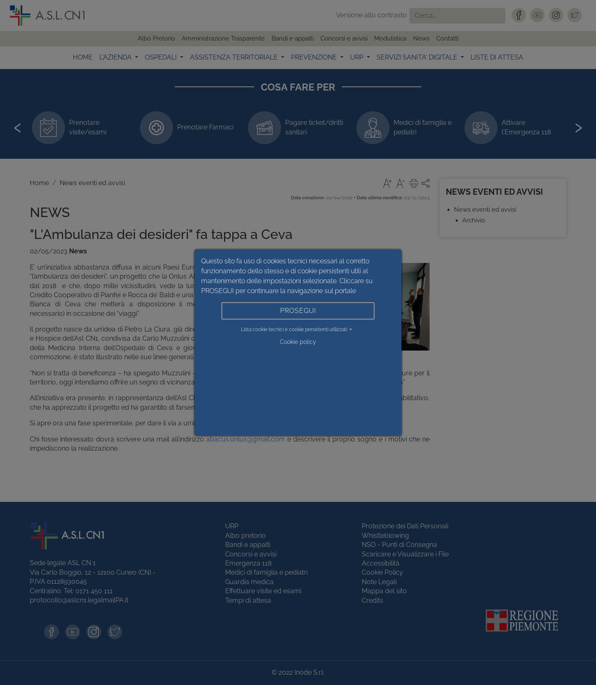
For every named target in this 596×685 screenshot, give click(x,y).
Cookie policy (298, 342)
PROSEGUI (298, 311)
